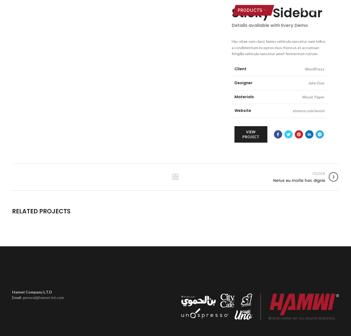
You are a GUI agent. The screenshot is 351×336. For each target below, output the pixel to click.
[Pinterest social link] (299, 134)
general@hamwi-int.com (43, 297)
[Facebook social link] (278, 134)
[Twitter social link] (288, 134)
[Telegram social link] (320, 134)
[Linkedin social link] (309, 134)
